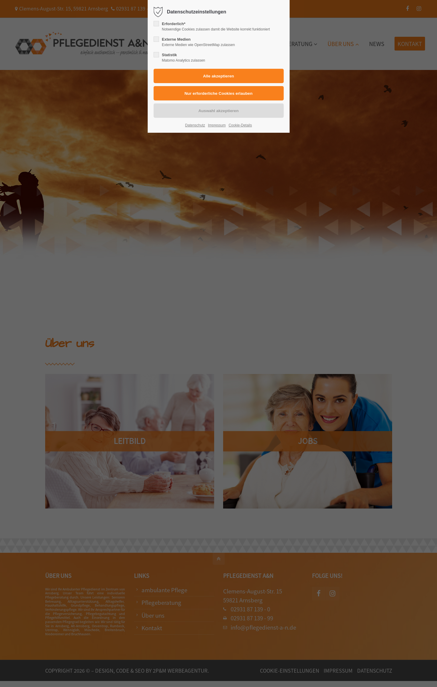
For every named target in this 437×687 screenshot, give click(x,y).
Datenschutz (195, 125)
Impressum (217, 125)
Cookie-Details (240, 125)
